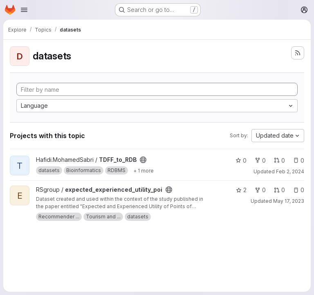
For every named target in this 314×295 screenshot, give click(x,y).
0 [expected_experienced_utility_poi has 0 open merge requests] (279, 189)
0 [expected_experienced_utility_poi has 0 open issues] (298, 189)
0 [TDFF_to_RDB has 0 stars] (241, 160)
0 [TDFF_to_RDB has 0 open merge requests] (279, 160)
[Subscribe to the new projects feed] (297, 52)
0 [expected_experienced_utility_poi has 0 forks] (260, 189)
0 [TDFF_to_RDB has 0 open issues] (298, 160)
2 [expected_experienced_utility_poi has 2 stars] (241, 189)
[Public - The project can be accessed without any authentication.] (143, 160)
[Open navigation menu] (24, 9)
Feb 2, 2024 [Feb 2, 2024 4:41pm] (290, 171)
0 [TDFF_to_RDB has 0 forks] (260, 160)
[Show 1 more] (143, 170)
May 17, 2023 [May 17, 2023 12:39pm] (288, 201)
